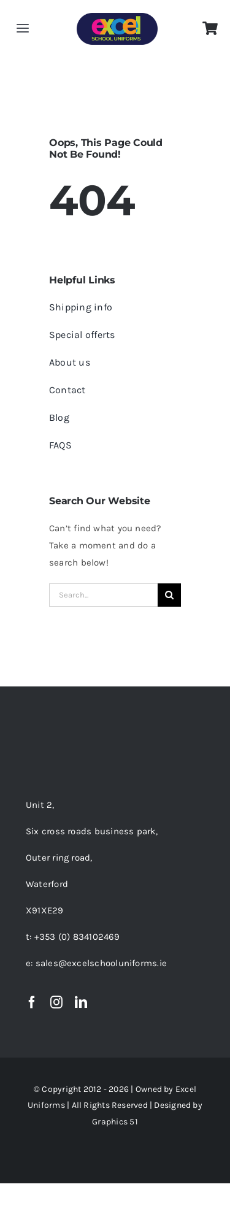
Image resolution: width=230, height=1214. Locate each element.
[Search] (169, 595)
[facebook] (32, 1002)
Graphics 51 (114, 1121)
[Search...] (103, 595)
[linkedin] (81, 1002)
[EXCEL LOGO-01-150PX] (117, 17)
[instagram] (56, 1002)
